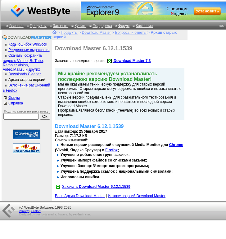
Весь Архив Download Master (80, 196)
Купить (80, 26)
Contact (36, 211)
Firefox (111, 150)
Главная (16, 26)
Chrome (176, 145)
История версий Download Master (136, 196)
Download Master (96, 32)
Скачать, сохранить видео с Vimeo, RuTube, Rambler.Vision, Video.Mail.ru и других (23, 62)
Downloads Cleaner (24, 74)
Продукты (38, 26)
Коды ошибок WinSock (27, 44)
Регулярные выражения (29, 50)
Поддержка (102, 26)
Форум (123, 26)
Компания (144, 26)
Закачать (60, 26)
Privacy (24, 211)
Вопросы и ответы (131, 32)
